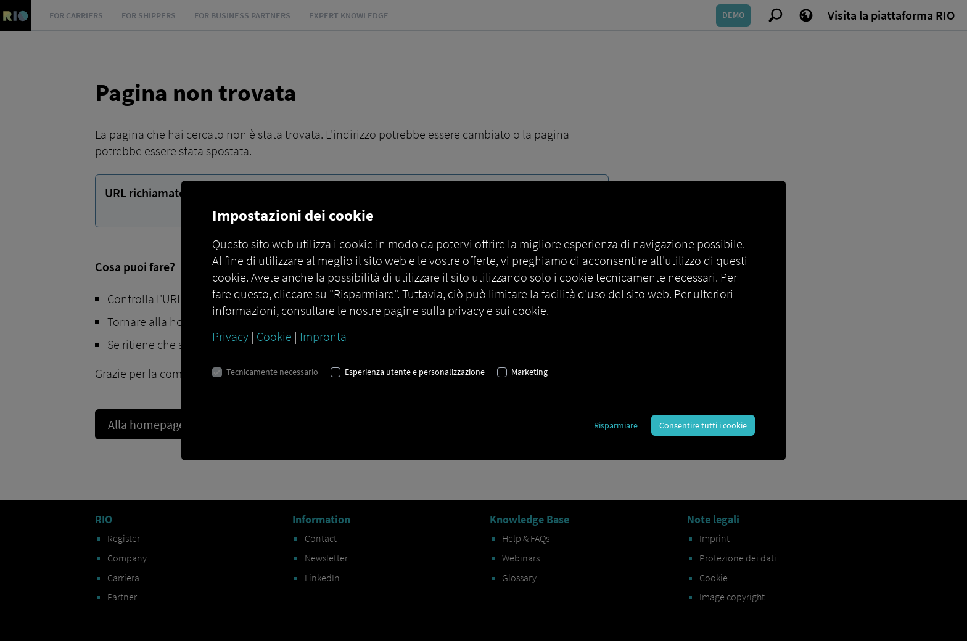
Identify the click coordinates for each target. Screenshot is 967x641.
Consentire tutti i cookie (703, 425)
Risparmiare (616, 425)
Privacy (230, 336)
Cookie (274, 336)
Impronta (323, 336)
